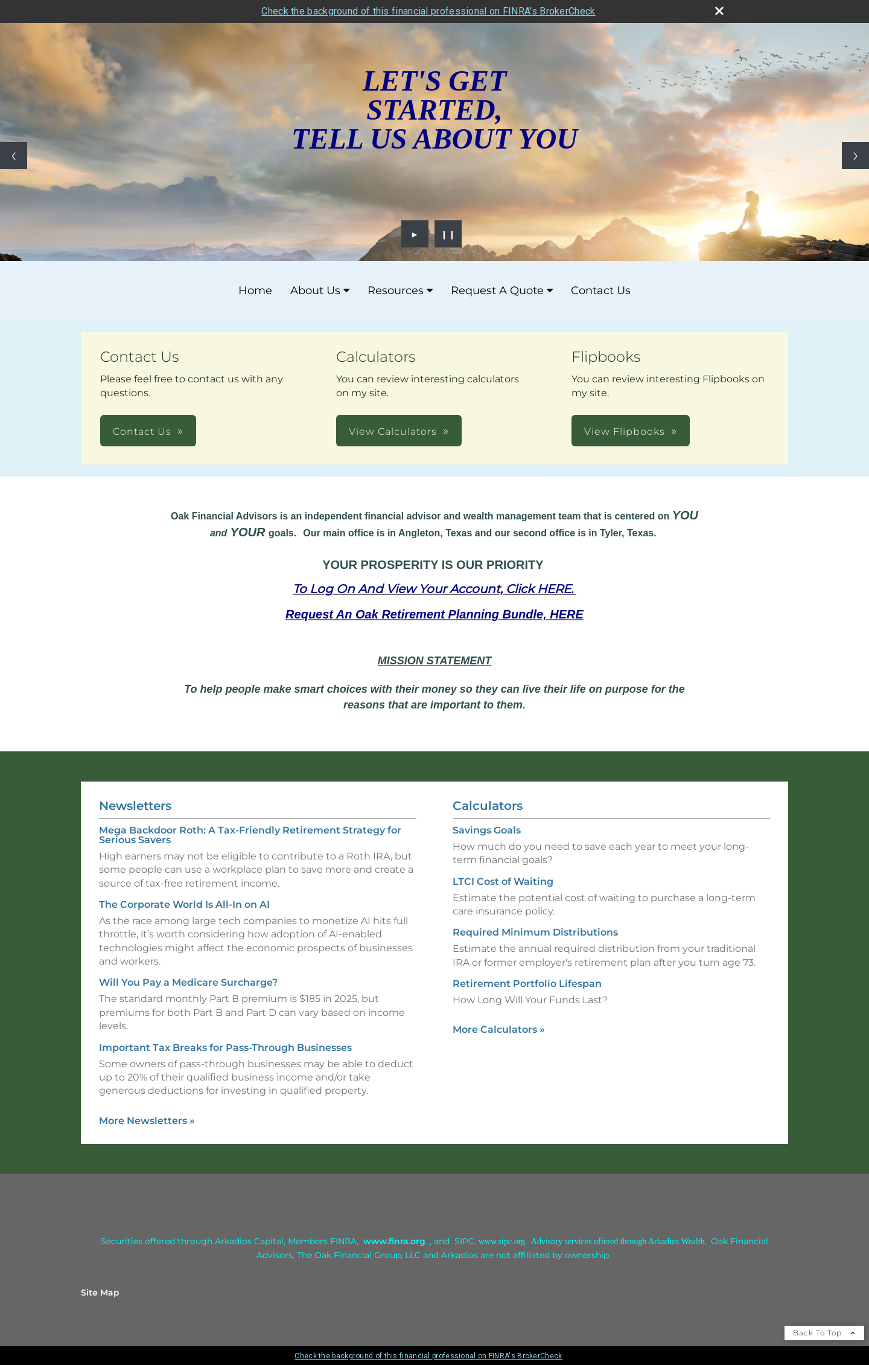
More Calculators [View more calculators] (499, 1029)
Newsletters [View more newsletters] (135, 805)
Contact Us (601, 290)
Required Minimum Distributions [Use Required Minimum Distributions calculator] (535, 932)
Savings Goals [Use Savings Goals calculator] (487, 830)
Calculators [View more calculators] (488, 805)
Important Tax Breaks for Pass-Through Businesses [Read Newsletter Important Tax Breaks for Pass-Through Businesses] (225, 1047)
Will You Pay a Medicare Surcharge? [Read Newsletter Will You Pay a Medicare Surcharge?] (188, 982)
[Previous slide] (13, 155)
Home (255, 290)
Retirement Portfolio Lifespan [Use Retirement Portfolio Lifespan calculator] (527, 983)
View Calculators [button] (393, 431)
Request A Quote (497, 290)
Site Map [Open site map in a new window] (100, 1292)
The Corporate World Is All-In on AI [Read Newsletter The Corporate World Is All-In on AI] (184, 904)
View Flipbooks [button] (624, 431)
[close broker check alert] (719, 11)
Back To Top (824, 1332)
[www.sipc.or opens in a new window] (500, 1241)
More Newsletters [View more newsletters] (147, 1120)
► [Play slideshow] (414, 233)
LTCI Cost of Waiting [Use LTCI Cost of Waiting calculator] (503, 881)
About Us (315, 290)
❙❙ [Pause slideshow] (448, 233)
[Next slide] (855, 155)
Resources (396, 290)
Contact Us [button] (142, 431)
